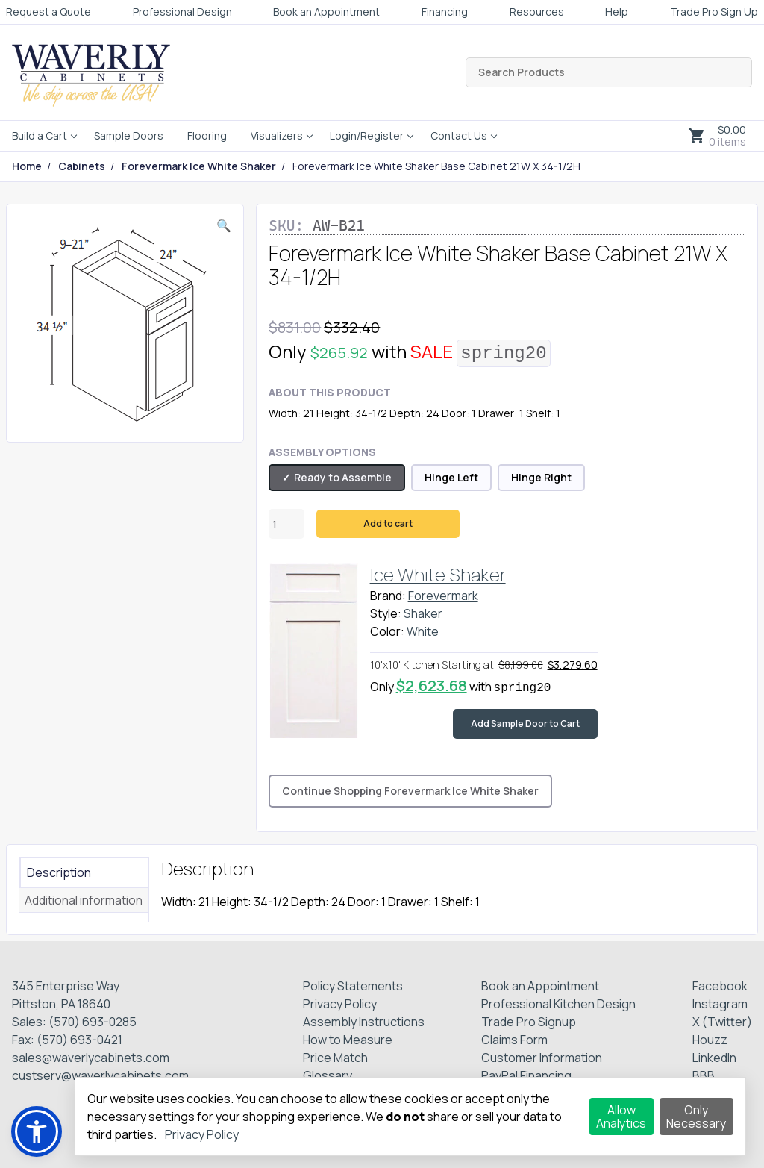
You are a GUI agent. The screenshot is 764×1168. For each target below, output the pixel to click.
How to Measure (347, 1039)
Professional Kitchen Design (558, 1004)
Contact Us (458, 135)
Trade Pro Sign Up (714, 11)
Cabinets (81, 166)
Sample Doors (128, 135)
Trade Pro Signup (528, 1022)
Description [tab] (59, 872)
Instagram (720, 1004)
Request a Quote (48, 11)
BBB (703, 1075)
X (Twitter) (722, 1022)
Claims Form (514, 1039)
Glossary (327, 1075)
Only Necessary (696, 1116)
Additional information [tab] (84, 900)
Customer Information (541, 1057)
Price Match (335, 1057)
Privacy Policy (340, 1004)
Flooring (207, 135)
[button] (223, 225)
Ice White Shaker (438, 574)
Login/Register (367, 135)
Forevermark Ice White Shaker (199, 166)
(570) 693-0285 (92, 1022)
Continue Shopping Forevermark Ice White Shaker (410, 791)
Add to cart (388, 523)
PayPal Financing (526, 1075)
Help (616, 11)
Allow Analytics (621, 1116)
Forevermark (443, 595)
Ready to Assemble (343, 477)
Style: (385, 613)
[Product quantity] (286, 524)
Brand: (388, 595)
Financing (445, 11)
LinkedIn (714, 1057)
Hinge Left (451, 477)
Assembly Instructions (364, 1022)
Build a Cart (39, 135)
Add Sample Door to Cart (525, 723)
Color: (387, 631)
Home (27, 166)
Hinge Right (541, 477)
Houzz (709, 1039)
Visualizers (277, 135)
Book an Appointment (326, 11)
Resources (537, 11)
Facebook (720, 986)
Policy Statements (353, 986)
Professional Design (182, 11)
